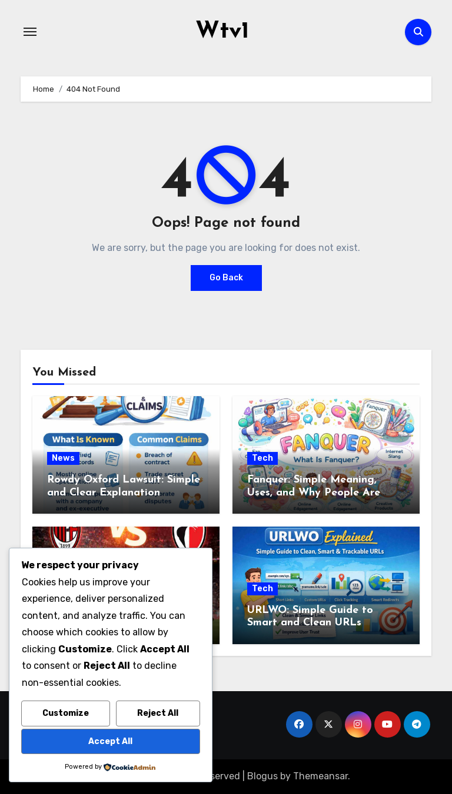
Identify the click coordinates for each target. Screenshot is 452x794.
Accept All (110, 741)
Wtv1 (222, 31)
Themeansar (320, 776)
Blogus (262, 776)
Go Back (226, 278)
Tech (262, 458)
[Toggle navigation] (30, 32)
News (63, 458)
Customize (65, 713)
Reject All (157, 713)
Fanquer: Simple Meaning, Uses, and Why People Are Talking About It (313, 492)
